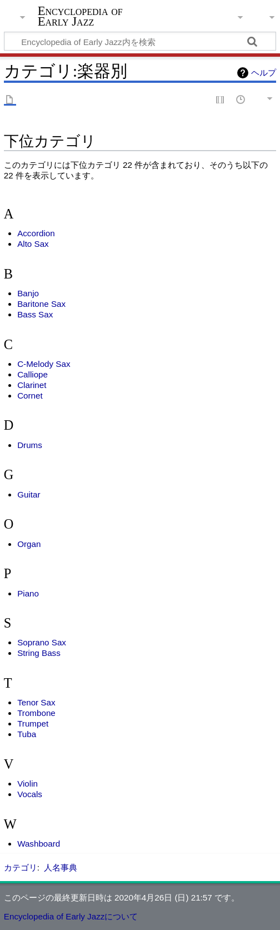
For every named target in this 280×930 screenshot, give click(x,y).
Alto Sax (33, 243)
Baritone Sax (41, 304)
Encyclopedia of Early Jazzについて (71, 916)
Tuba (26, 734)
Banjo (28, 293)
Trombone (36, 713)
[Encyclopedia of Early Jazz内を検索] (140, 41)
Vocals (29, 794)
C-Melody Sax (43, 364)
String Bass (39, 653)
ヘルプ (263, 72)
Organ (29, 544)
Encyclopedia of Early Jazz (80, 16)
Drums (29, 445)
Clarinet (31, 385)
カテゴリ (20, 867)
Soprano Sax (41, 642)
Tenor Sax (36, 702)
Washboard (38, 843)
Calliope (32, 374)
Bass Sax (35, 314)
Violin (27, 783)
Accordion (36, 233)
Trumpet (32, 723)
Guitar (28, 494)
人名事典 (60, 867)
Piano (28, 593)
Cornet (30, 395)
